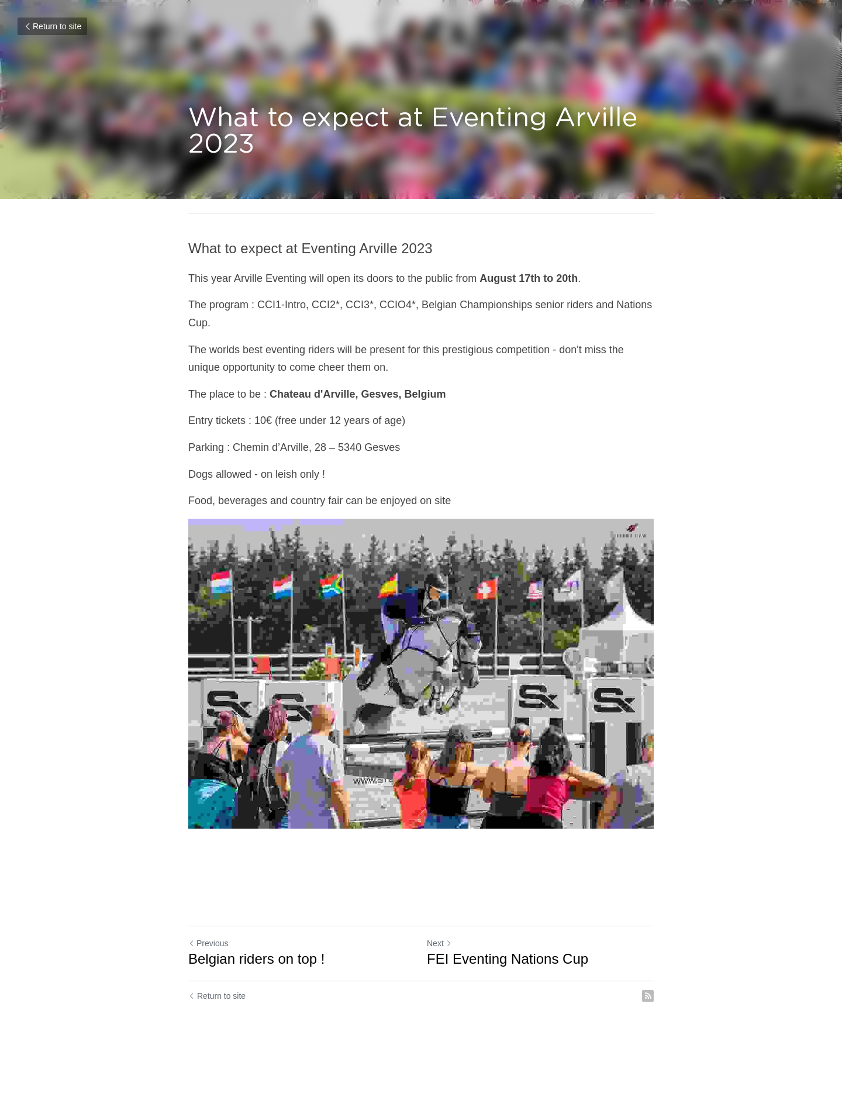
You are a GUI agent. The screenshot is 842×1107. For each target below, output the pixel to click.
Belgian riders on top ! (256, 959)
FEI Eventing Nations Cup (507, 959)
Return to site (52, 26)
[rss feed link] (648, 996)
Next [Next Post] (439, 943)
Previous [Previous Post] (208, 943)
